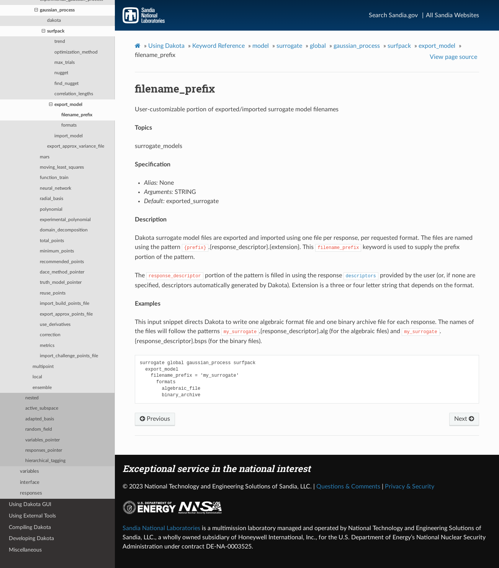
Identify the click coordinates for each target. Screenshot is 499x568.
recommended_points (62, 262)
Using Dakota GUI (30, 504)
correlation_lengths (73, 94)
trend (59, 41)
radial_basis (51, 199)
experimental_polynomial (65, 220)
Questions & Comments (348, 486)
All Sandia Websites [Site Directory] (452, 15)
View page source (453, 57)
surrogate (289, 46)
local (37, 377)
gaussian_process (54, 10)
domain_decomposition (64, 230)
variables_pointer (42, 440)
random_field (38, 429)
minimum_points (57, 251)
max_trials (64, 62)
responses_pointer (43, 450)
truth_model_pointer (61, 282)
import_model (68, 136)
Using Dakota (166, 46)
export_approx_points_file (66, 314)
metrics (47, 345)
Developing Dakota (31, 538)
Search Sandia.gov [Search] (393, 15)
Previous (155, 419)
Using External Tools (32, 516)
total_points (52, 241)
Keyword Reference (218, 46)
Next (464, 419)
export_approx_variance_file (75, 146)
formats (69, 125)
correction (50, 335)
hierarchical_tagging (45, 461)
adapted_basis (39, 419)
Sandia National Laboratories (161, 528)
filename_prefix (76, 115)
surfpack (53, 31)
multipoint (43, 367)
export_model (65, 104)
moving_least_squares (62, 167)
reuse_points (52, 293)
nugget (61, 73)
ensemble (42, 388)
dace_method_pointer (62, 272)
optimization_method (76, 52)
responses (31, 493)
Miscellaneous (25, 550)
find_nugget (66, 83)
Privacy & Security (409, 486)
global (318, 46)
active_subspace (41, 408)
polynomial (51, 209)
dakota (54, 20)
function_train (54, 178)
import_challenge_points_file (69, 356)
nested (32, 398)
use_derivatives (55, 324)
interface (29, 482)
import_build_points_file (64, 303)
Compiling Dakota (30, 527)
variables (29, 471)
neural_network (55, 188)
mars (44, 157)
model (260, 46)
